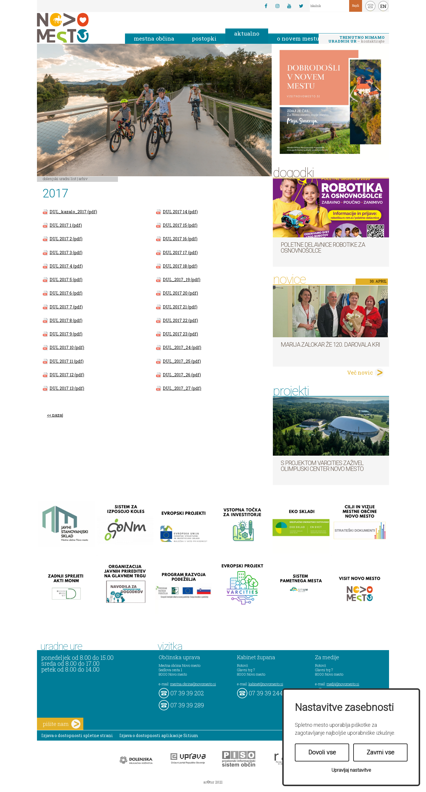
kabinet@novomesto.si (266, 684)
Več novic (360, 372)
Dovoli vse (322, 752)
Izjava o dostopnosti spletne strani (77, 735)
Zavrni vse (380, 752)
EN (383, 6)
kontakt (370, 6)
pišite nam (61, 724)
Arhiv (83, 178)
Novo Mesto (76, 28)
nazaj (57, 415)
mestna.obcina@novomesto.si (193, 684)
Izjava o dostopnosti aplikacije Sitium (158, 735)
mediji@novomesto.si (343, 684)
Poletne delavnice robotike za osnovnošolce (323, 247)
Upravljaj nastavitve (351, 770)
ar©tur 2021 (213, 782)
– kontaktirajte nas (356, 40)
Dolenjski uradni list (59, 178)
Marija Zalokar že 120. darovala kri (330, 344)
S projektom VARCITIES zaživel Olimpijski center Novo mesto (322, 465)
